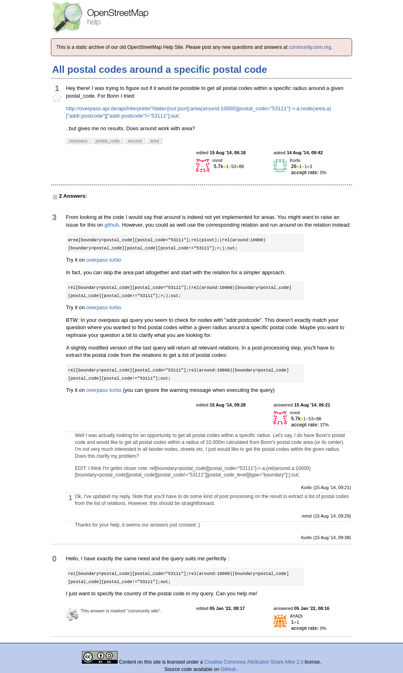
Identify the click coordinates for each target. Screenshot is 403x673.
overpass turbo (103, 260)
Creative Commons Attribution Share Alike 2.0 (253, 662)
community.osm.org (310, 47)
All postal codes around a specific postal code (159, 69)
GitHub (229, 669)
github (112, 225)
